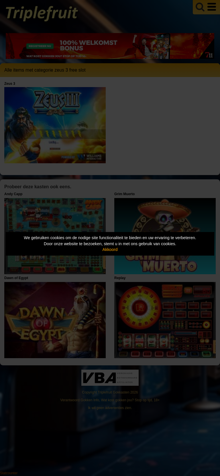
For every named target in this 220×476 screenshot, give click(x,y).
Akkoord (110, 249)
